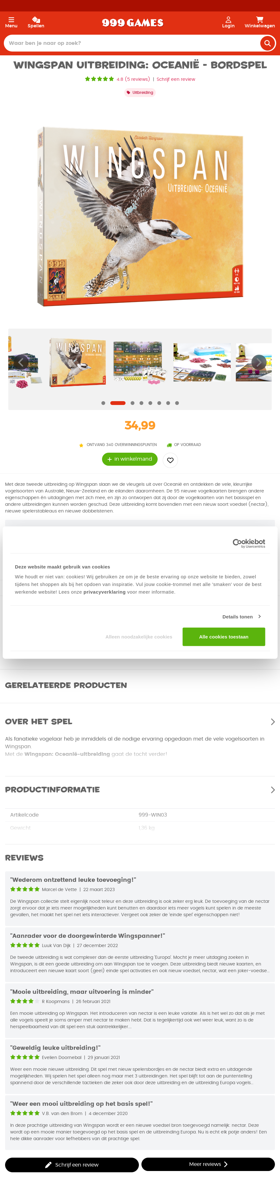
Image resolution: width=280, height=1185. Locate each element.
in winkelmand (129, 459)
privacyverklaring (105, 592)
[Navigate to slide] (103, 403)
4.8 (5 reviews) (133, 79)
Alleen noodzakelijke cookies (139, 636)
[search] (267, 43)
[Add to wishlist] (170, 460)
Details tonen (237, 616)
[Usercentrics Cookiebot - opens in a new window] (237, 543)
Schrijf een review (176, 79)
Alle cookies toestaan (224, 636)
